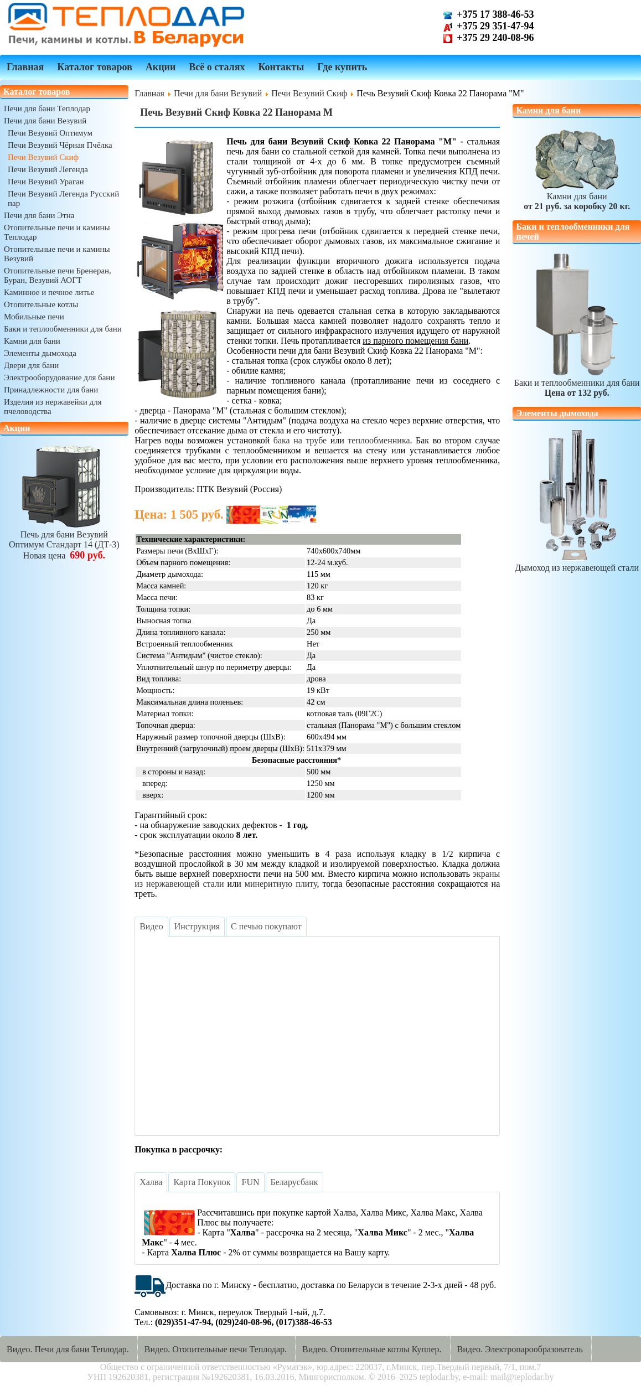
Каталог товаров (94, 67)
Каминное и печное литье (49, 292)
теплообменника (379, 440)
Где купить (342, 67)
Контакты (281, 67)
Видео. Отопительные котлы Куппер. (372, 1349)
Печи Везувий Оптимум (50, 132)
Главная (25, 67)
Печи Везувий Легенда (48, 169)
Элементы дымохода (40, 353)
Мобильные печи (34, 316)
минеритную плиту (281, 883)
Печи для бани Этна (39, 215)
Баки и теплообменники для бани (63, 328)
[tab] (151, 927)
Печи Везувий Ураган (46, 181)
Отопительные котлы (41, 304)
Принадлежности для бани (51, 389)
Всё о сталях (217, 67)
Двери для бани (31, 365)
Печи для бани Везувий (45, 120)
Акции (160, 67)
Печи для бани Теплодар (47, 108)
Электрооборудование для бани (59, 377)
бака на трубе (300, 440)
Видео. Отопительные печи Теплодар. (215, 1349)
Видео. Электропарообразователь (520, 1349)
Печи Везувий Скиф (43, 157)
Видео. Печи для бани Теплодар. (68, 1349)
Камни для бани (32, 341)
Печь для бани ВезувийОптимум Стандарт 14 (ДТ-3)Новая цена (64, 540)
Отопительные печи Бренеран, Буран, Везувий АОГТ (57, 275)
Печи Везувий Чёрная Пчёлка (60, 145)
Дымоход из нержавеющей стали (577, 562)
